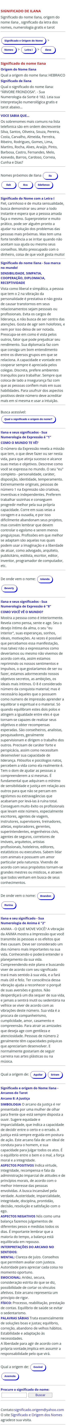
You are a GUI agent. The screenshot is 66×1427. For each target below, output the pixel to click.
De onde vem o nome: (18, 578)
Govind (38, 1366)
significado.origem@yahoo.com (39, 1409)
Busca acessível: (13, 412)
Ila (50, 175)
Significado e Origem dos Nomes (36, 1414)
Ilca (25, 184)
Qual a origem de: (15, 1074)
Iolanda (45, 578)
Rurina (8, 905)
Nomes (8, 49)
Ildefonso (44, 184)
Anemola (9, 1376)
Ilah (8, 184)
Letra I (29, 49)
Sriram (55, 1074)
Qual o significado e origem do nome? (28, 419)
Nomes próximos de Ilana (21, 175)
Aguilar (38, 1074)
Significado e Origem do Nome (23, 40)
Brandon (45, 895)
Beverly (9, 588)
